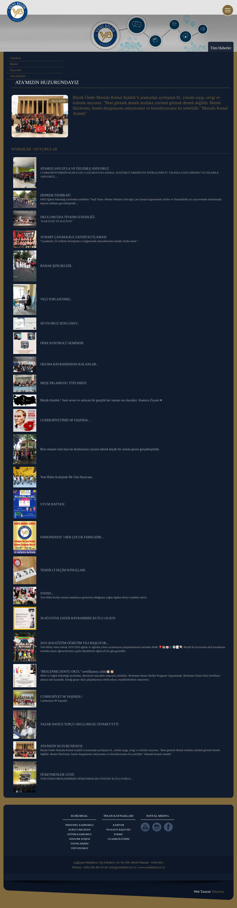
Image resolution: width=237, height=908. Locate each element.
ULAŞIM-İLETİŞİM (118, 838)
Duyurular (15, 70)
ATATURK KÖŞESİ (79, 838)
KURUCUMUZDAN (79, 829)
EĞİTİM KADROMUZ (79, 834)
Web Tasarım (209, 891)
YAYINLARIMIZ (79, 843)
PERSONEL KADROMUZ (79, 825)
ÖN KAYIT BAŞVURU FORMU (118, 832)
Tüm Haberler (18, 76)
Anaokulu (15, 58)
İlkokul (14, 64)
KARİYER (118, 825)
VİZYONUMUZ (79, 848)
